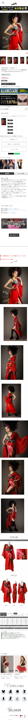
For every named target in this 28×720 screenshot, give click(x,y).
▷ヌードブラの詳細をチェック (7, 106)
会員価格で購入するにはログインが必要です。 (11, 86)
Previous (1, 31)
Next (26, 31)
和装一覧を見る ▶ (14, 235)
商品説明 (7, 173)
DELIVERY (15, 710)
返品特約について (14, 139)
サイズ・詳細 (21, 173)
